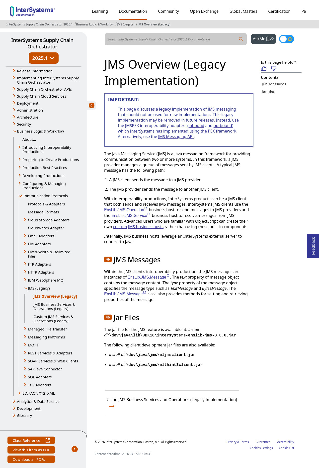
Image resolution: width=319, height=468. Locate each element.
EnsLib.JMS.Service (131, 215)
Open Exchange (204, 11)
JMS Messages (274, 83)
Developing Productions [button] (43, 175)
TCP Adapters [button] (39, 384)
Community (168, 11)
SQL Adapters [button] (40, 376)
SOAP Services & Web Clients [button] (53, 360)
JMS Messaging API (176, 136)
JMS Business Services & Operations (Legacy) (54, 306)
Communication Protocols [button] (45, 195)
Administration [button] (30, 110)
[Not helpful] (273, 69)
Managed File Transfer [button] (47, 328)
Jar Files (268, 91)
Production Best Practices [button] (44, 167)
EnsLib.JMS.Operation (126, 210)
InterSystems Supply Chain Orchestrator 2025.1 (39, 24)
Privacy (232, 442)
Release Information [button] (35, 70)
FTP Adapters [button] (39, 264)
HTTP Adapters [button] (41, 272)
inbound (196, 125)
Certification (279, 11)
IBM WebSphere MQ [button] (45, 280)
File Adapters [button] (39, 243)
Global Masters (243, 11)
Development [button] (29, 408)
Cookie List (286, 448)
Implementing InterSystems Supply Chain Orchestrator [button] (48, 80)
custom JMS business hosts (138, 226)
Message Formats (43, 211)
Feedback (313, 244)
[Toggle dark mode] (286, 39)
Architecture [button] (27, 117)
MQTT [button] (33, 344)
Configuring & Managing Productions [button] (44, 185)
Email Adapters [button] (41, 235)
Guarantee (263, 442)
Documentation (133, 11)
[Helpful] (263, 69)
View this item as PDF (31, 450)
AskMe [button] (264, 38)
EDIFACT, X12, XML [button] (38, 393)
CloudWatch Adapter (46, 227)
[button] (108, 259)
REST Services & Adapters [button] (50, 352)
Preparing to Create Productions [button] (50, 159)
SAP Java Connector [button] (45, 368)
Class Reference (31, 441)
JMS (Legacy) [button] (39, 288)
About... (29, 139)
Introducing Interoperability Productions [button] (46, 149)
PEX (211, 131)
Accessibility (285, 442)
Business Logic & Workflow (95, 24)
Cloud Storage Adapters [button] (49, 219)
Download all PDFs (29, 460)
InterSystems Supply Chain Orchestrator (42, 43)
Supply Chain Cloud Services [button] (41, 96)
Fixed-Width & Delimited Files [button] (49, 254)
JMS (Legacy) (125, 24)
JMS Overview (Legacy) (154, 24)
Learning (100, 11)
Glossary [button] (24, 415)
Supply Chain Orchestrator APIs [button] (44, 89)
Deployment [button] (27, 103)
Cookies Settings (261, 448)
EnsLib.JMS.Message (149, 277)
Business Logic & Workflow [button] (40, 131)
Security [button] (24, 124)
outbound (223, 125)
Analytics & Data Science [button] (38, 401)
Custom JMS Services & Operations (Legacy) (53, 318)
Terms (244, 442)
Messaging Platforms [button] (46, 336)
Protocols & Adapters (46, 203)
